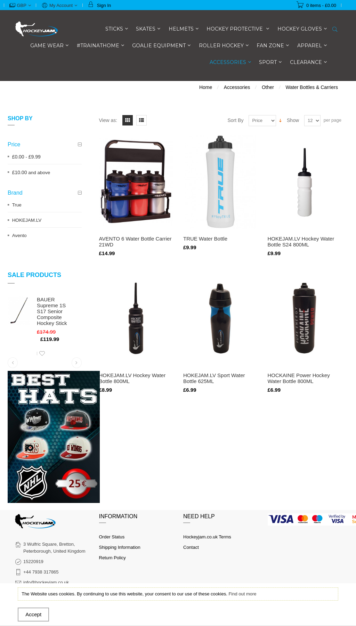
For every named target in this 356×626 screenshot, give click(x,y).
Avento (19, 235)
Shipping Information (119, 547)
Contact (191, 547)
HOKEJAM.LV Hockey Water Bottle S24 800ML (301, 241)
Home (205, 87)
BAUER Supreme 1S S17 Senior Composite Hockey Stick (52, 311)
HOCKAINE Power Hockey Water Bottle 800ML (299, 378)
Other (268, 87)
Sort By (236, 120)
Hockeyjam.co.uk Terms (207, 536)
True (17, 205)
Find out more (242, 593)
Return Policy (112, 557)
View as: (108, 120)
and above (31, 172)
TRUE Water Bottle (205, 239)
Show (293, 120)
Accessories (237, 87)
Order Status (112, 536)
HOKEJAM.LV (27, 220)
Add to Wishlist (42, 353)
